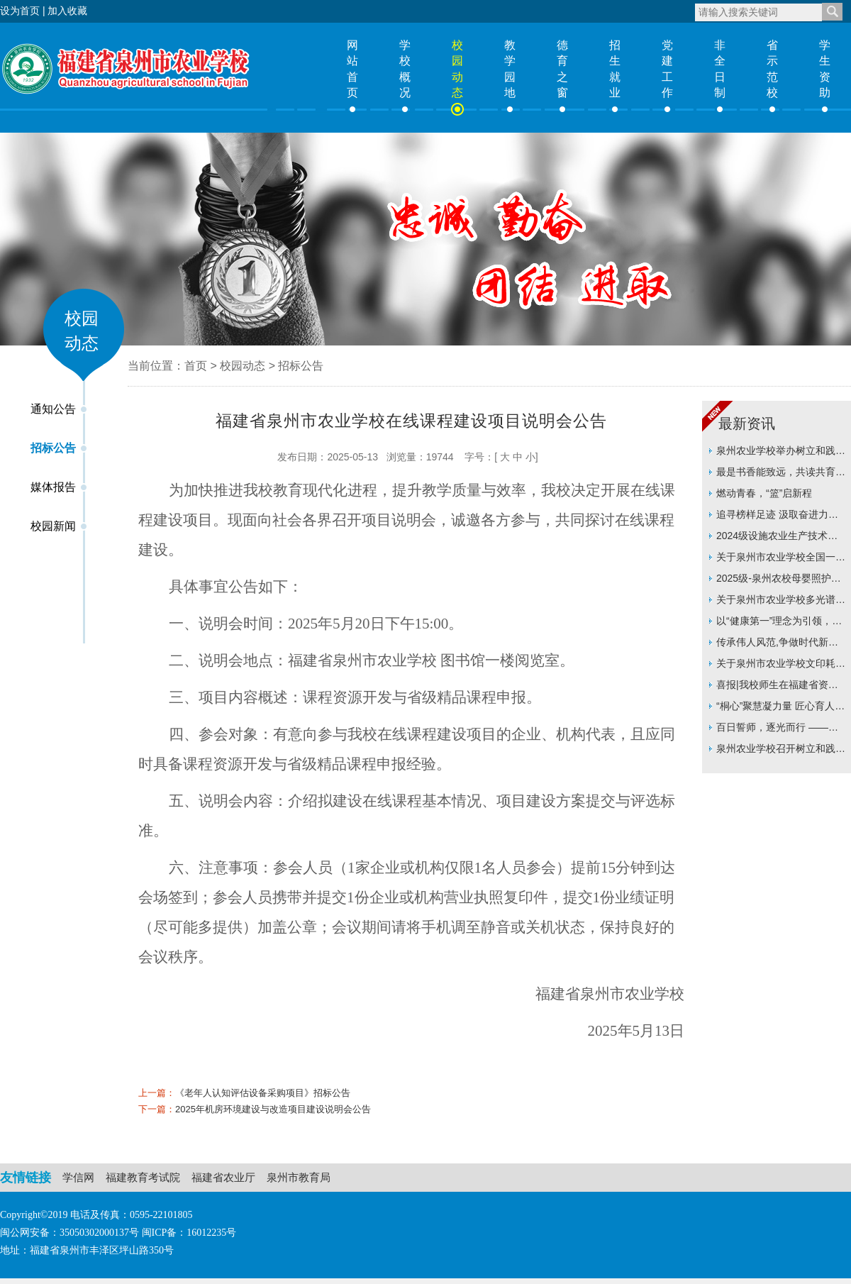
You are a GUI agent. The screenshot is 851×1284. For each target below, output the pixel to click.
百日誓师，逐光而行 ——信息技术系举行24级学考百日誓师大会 (781, 729)
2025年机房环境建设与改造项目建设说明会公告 (273, 1109)
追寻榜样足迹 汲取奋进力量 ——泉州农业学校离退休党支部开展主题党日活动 (780, 517)
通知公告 (53, 409)
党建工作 (667, 69)
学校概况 (405, 69)
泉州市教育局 (298, 1177)
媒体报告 (53, 487)
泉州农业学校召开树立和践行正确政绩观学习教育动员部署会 (780, 751)
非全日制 (719, 69)
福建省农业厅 (223, 1177)
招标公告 (53, 448)
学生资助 (824, 69)
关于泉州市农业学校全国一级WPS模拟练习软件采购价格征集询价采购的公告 (780, 559)
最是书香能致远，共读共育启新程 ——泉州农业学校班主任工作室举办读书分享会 (780, 474)
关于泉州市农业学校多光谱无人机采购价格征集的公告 (780, 602)
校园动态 (457, 69)
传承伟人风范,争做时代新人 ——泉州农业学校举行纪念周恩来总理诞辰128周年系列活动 (780, 644)
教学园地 (510, 69)
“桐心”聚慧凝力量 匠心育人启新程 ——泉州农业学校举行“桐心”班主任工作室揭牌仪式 (780, 708)
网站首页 (352, 69)
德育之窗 (562, 69)
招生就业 (615, 69)
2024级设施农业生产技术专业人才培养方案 (777, 538)
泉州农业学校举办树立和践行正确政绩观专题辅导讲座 (780, 453)
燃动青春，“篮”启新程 (764, 493)
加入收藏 (67, 10)
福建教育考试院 (143, 1177)
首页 (195, 366)
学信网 (78, 1177)
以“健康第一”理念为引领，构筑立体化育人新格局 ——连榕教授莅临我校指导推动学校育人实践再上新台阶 (780, 623)
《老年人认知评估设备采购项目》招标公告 (262, 1092)
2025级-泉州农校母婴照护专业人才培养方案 (778, 580)
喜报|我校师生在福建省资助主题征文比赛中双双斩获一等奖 (780, 687)
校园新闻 (53, 526)
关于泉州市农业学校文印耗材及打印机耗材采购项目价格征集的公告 (780, 666)
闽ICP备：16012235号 (189, 1232)
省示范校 (772, 69)
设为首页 (20, 10)
